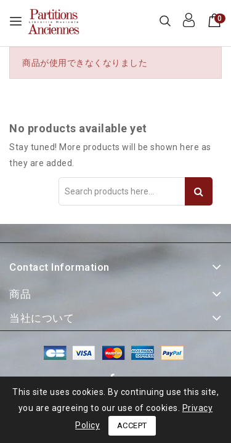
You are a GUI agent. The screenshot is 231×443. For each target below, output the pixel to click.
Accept (132, 425)
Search (199, 191)
